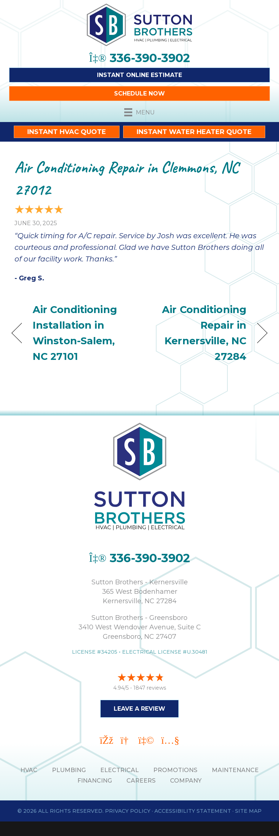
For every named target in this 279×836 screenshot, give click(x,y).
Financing (94, 780)
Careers (140, 780)
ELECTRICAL (119, 770)
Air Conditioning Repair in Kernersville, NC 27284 (196, 333)
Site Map (248, 811)
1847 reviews (149, 688)
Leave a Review (139, 708)
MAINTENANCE (235, 770)
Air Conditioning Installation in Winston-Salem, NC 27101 (75, 333)
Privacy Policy (127, 811)
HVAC (28, 770)
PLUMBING (69, 770)
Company (186, 780)
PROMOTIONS (175, 770)
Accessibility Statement (192, 811)
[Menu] (139, 112)
